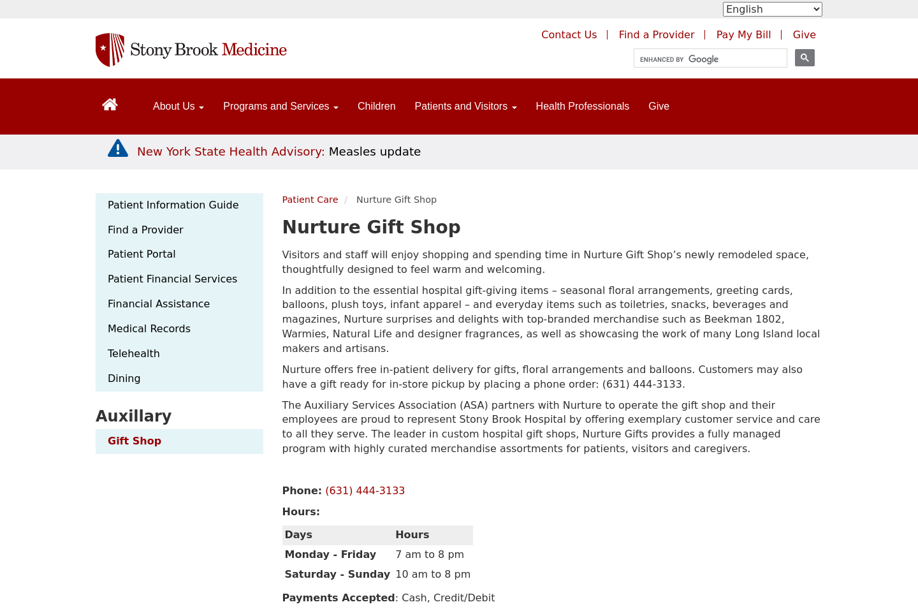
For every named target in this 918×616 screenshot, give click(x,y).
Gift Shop (134, 441)
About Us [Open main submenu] (178, 106)
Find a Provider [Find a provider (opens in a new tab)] (657, 35)
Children (377, 106)
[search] (704, 59)
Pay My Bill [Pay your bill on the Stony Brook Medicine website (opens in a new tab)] (744, 35)
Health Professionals (583, 106)
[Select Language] (772, 9)
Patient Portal (142, 254)
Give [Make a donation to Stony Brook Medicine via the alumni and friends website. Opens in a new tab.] (804, 35)
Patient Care (310, 199)
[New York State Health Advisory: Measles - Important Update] (118, 148)
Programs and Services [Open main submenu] (281, 106)
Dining (124, 378)
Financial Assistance (159, 304)
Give (658, 106)
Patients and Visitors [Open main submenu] (466, 106)
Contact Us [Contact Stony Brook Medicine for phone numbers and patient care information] (569, 35)
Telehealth (134, 354)
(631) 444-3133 (365, 491)
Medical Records (149, 329)
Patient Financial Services (172, 279)
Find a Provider (146, 230)
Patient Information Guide (173, 205)
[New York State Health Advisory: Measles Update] (279, 151)
